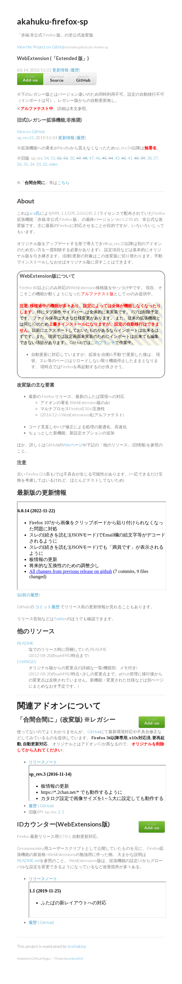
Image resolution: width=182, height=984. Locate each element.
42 (123, 157)
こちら (63, 182)
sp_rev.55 (25, 137)
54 (46, 157)
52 (59, 157)
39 (143, 157)
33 (38, 164)
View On (83, 79)
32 (45, 164)
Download (57, 79)
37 (155, 157)
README (25, 643)
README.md (28, 860)
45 (104, 157)
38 (149, 157)
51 (65, 157)
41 (130, 157)
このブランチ (103, 342)
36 (19, 164)
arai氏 (34, 213)
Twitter (60, 618)
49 (78, 157)
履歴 (75, 69)
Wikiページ (73, 444)
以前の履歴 (28, 594)
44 (110, 157)
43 (117, 157)
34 (32, 164)
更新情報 (60, 69)
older (53, 164)
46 (98, 157)
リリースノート (43, 761)
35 (25, 164)
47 (91, 157)
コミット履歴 (47, 606)
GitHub (93, 731)
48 (85, 157)
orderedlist (75, 958)
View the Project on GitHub (62, 46)
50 (72, 157)
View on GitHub (31, 131)
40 (136, 157)
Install (30, 79)
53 (53, 157)
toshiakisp (77, 946)
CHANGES (26, 661)
